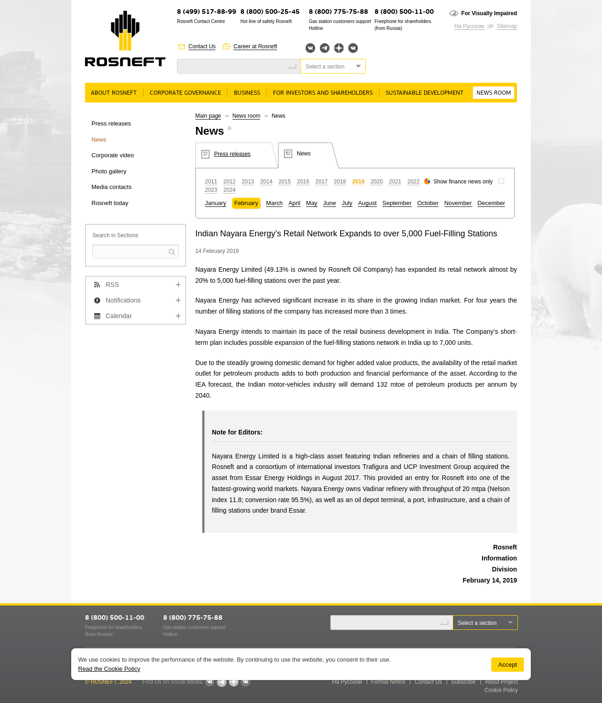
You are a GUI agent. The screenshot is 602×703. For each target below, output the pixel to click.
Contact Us (202, 46)
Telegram (324, 48)
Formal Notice (388, 682)
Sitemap (507, 26)
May (312, 203)
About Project (501, 682)
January (215, 203)
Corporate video (112, 155)
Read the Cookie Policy (109, 668)
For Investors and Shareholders (323, 93)
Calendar (119, 316)
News (99, 139)
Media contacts (111, 186)
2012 (229, 181)
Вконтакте (310, 48)
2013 (248, 181)
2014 (266, 181)
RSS (112, 284)
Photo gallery (108, 171)
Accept (507, 664)
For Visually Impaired (489, 13)
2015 (284, 181)
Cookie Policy (501, 690)
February (246, 203)
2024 (229, 190)
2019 (358, 181)
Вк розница (353, 48)
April (295, 203)
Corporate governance (185, 93)
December (491, 203)
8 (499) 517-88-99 (206, 12)
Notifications (123, 300)
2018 (340, 181)
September (397, 203)
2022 (414, 181)
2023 (211, 190)
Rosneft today (109, 203)
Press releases (111, 123)
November (458, 203)
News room (494, 93)
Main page (208, 116)
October (427, 203)
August (367, 203)
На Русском (469, 26)
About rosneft (113, 93)
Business (247, 93)
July (347, 203)
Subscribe (463, 682)
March (274, 203)
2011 (211, 181)
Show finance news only (463, 181)
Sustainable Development (424, 93)
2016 (303, 181)
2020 (376, 181)
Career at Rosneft (255, 46)
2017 (321, 181)
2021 (395, 181)
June (329, 203)
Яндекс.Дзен (339, 48)
